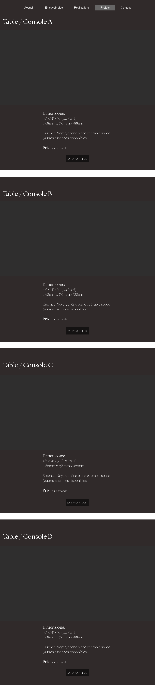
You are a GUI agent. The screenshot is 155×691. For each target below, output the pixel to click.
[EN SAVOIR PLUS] (77, 158)
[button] (77, 67)
